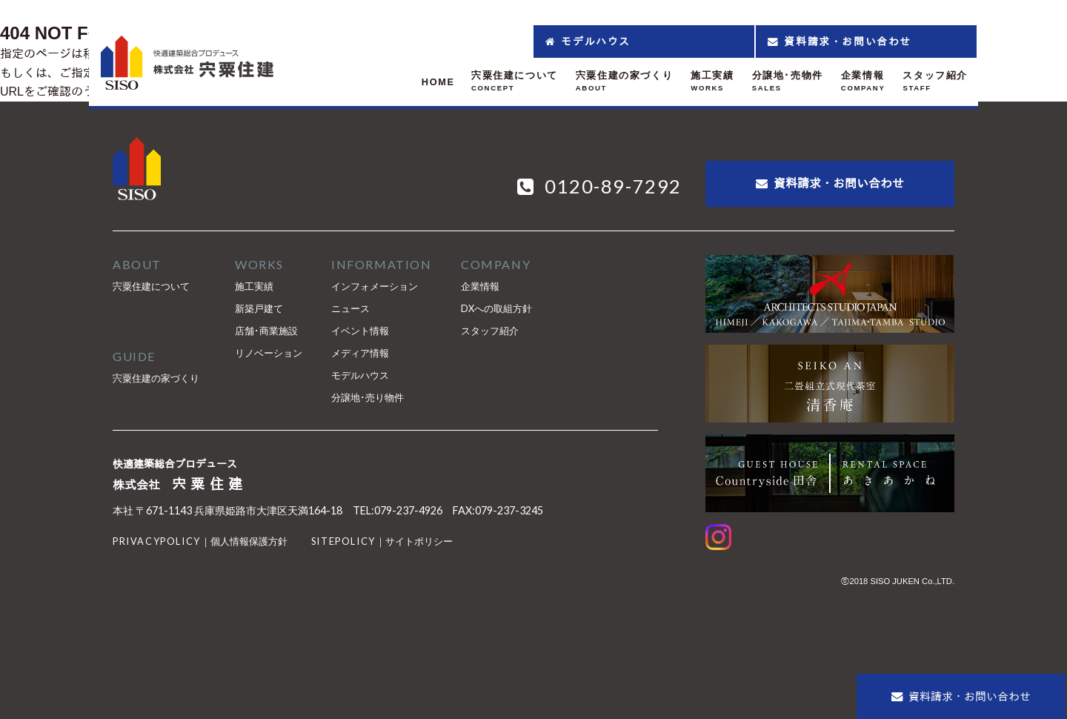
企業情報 (480, 286)
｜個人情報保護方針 (200, 541)
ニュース (350, 308)
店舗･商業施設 (266, 331)
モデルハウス (360, 375)
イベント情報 (360, 331)
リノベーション (268, 353)
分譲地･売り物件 (367, 397)
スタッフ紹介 (490, 331)
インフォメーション (374, 286)
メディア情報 (360, 353)
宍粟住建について (151, 286)
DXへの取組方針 (496, 308)
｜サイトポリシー (382, 541)
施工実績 (254, 286)
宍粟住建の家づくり (156, 378)
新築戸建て (259, 308)
